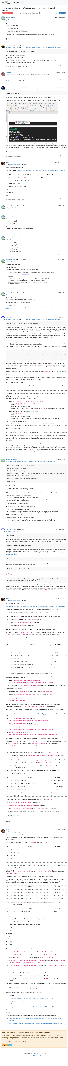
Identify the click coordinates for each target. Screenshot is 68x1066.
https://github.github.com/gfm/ (18, 1001)
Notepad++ (39, 1053)
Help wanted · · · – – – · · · (7, 13)
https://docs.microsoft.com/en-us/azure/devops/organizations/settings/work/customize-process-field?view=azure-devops (35, 606)
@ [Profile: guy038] (8, 239)
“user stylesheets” (30, 435)
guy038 (7, 162)
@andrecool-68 (21, 292)
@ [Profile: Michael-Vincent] (10, 261)
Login (10, 1045)
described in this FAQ (11, 554)
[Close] (65, 1033)
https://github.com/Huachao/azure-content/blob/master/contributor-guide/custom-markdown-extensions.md (37, 1007)
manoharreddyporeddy (11, 17)
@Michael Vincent (21, 205)
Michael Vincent (9, 87)
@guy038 (20, 237)
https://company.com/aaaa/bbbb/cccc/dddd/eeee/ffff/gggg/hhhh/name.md (35, 714)
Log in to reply (63, 13)
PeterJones (8, 317)
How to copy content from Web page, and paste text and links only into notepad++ (42, 47)
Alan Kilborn (9, 45)
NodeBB (33, 1055)
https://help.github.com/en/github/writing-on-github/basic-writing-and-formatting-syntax (32, 998)
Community (15, 2)
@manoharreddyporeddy (18, 45)
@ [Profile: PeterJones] (9, 461)
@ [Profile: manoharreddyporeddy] (12, 47)
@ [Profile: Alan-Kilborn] (9, 218)
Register (5, 1045)
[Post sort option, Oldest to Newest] (56, 13)
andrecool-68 (9, 72)
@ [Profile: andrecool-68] (10, 21)
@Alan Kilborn (21, 216)
